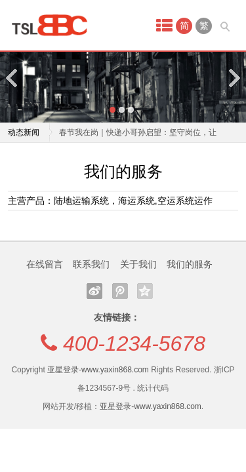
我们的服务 (190, 264)
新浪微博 (94, 291)
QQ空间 (145, 291)
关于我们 (138, 264)
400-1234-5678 (134, 343)
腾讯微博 (120, 291)
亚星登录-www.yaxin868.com (98, 369)
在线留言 (44, 264)
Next (233, 78)
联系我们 (91, 264)
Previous (12, 78)
